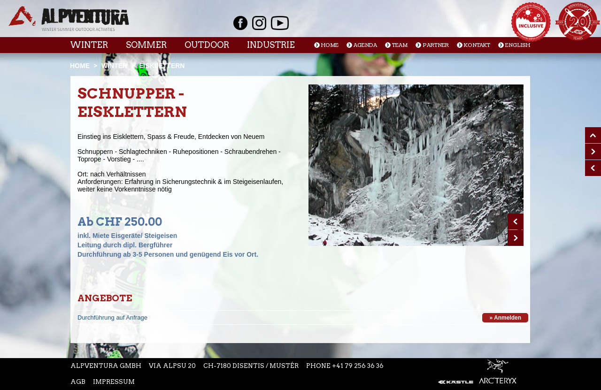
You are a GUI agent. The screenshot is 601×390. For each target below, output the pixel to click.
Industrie (271, 45)
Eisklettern (162, 65)
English (517, 45)
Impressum (114, 381)
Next (516, 238)
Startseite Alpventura (68, 18)
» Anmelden (505, 317)
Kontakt (477, 45)
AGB (77, 381)
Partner (436, 45)
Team (400, 45)
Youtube (280, 23)
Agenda (365, 45)
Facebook (240, 23)
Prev (516, 221)
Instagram (259, 23)
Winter (89, 45)
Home (330, 45)
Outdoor (207, 45)
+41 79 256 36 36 (358, 365)
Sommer (146, 45)
